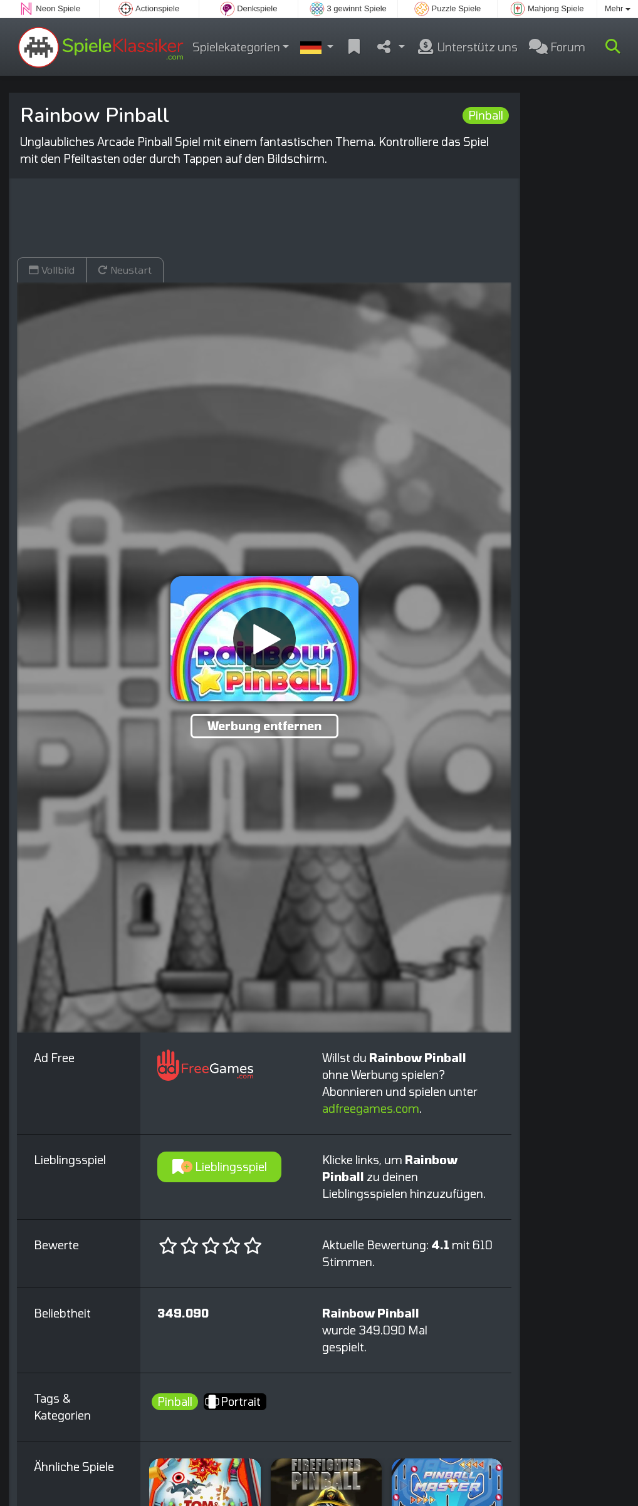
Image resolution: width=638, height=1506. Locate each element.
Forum (557, 47)
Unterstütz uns (467, 47)
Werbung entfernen (264, 726)
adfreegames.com (370, 1108)
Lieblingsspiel (219, 1166)
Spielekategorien (236, 47)
